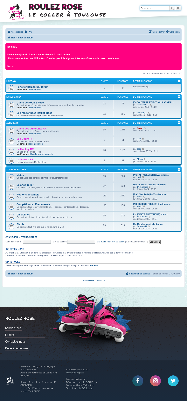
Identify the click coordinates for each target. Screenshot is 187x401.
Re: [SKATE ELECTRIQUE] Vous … (151, 214)
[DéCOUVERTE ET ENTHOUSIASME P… (153, 102)
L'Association (13, 97)
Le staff (9, 334)
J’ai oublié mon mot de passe (110, 241)
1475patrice (142, 187)
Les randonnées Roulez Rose (34, 112)
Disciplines (23, 214)
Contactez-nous (15, 341)
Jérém (140, 128)
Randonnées (13, 328)
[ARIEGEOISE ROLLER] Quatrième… (152, 204)
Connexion (11, 237)
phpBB (85, 382)
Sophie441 (142, 226)
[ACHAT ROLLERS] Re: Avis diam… (151, 175)
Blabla (20, 224)
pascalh (49, 154)
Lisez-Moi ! (11, 81)
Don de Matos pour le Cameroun (149, 184)
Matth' (140, 196)
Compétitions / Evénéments (33, 204)
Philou (140, 159)
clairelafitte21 (143, 104)
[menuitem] (28, 32)
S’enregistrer (29, 237)
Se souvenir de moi (137, 241)
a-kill (139, 177)
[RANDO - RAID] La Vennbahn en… (151, 194)
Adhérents (12, 123)
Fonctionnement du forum (32, 86)
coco (139, 138)
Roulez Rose (10, 380)
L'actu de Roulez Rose (30, 102)
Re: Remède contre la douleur (148, 224)
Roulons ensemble (28, 194)
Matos (20, 175)
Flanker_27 (142, 112)
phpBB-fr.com (85, 388)
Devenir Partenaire (16, 348)
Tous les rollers (16, 169)
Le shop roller (25, 184)
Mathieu (94, 265)
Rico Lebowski (36, 89)
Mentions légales (75, 372)
